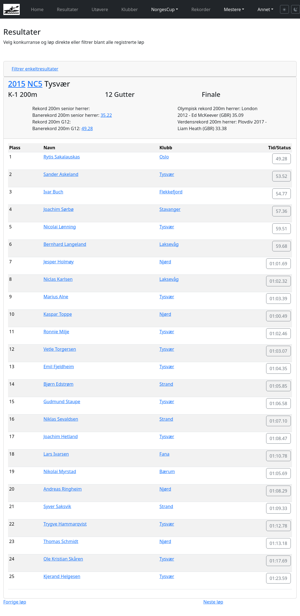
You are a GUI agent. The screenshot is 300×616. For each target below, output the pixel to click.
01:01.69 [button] (279, 264)
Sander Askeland (60, 174)
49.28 (87, 128)
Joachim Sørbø (58, 209)
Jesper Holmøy (58, 262)
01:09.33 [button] (279, 508)
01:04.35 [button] (279, 368)
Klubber (129, 9)
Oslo (164, 157)
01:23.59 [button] (279, 578)
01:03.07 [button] (279, 351)
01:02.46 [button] (279, 333)
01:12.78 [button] (279, 526)
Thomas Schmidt (60, 541)
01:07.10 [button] (279, 421)
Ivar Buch (53, 192)
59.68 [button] (281, 246)
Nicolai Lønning (59, 227)
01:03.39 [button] (279, 299)
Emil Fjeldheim (58, 366)
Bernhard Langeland (64, 244)
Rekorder (201, 9)
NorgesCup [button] (163, 9)
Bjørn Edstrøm (58, 384)
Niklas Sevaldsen (60, 419)
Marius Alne (55, 297)
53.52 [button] (281, 176)
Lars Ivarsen (56, 454)
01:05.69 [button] (279, 473)
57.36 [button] (281, 211)
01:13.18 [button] (279, 543)
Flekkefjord (170, 192)
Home (37, 9)
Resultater (67, 9)
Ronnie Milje (56, 332)
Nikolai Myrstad (59, 471)
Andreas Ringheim (62, 489)
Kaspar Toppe (57, 314)
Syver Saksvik (57, 506)
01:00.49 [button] (279, 316)
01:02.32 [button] (279, 281)
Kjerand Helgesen (61, 576)
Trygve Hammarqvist (65, 524)
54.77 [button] (281, 194)
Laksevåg (169, 244)
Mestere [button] (232, 9)
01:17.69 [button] (279, 561)
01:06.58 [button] (279, 403)
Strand (166, 384)
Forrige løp (14, 602)
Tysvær (166, 174)
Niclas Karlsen (57, 279)
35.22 (106, 115)
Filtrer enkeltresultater (35, 69)
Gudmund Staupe (61, 401)
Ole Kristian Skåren (63, 559)
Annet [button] (264, 9)
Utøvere (100, 9)
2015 (16, 84)
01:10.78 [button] (279, 456)
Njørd (165, 262)
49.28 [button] (281, 159)
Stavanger (170, 209)
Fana (164, 454)
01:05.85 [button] (279, 386)
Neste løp (213, 602)
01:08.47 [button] (279, 438)
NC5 (34, 84)
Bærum (167, 471)
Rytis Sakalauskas (61, 157)
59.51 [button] (281, 229)
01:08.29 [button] (279, 491)
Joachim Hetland (60, 436)
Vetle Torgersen (59, 349)
